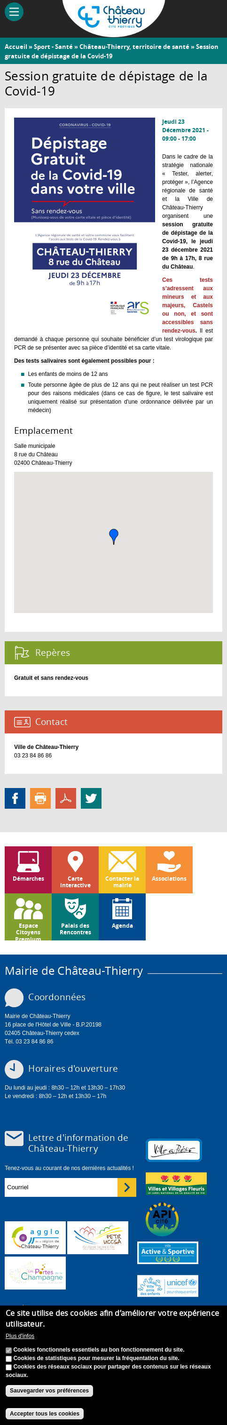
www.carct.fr (35, 1237)
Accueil (16, 46)
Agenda (122, 926)
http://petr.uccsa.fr (97, 1237)
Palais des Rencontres (75, 929)
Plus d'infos (20, 1336)
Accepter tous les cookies (44, 1413)
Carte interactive (75, 882)
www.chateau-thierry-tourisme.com (35, 1273)
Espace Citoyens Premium (28, 931)
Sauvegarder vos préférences (49, 1390)
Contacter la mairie (122, 882)
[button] (113, 537)
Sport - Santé (53, 46)
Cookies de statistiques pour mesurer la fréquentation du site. (96, 1358)
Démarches (28, 879)
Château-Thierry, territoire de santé (134, 46)
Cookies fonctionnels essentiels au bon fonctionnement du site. (98, 1349)
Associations (169, 879)
